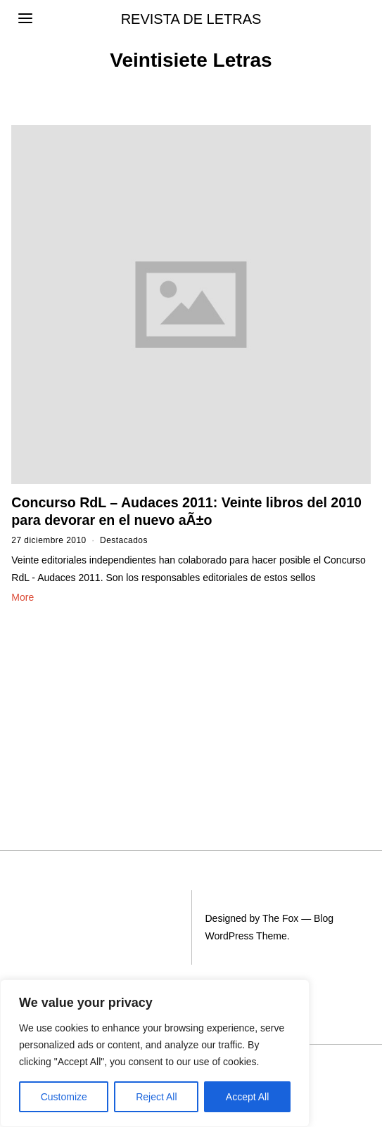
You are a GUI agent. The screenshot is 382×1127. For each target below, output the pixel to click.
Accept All (247, 1096)
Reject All (156, 1096)
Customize (64, 1096)
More (22, 597)
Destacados (124, 540)
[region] (155, 1053)
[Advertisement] (90, 702)
